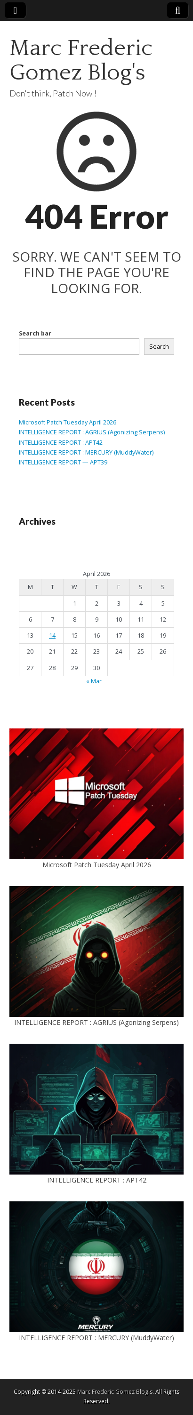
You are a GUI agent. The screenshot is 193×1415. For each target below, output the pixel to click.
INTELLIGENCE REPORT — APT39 (63, 462)
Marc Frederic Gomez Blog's (81, 60)
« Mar (94, 681)
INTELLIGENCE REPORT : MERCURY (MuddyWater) (86, 452)
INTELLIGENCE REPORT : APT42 (61, 443)
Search (159, 347)
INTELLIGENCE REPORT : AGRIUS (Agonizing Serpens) (92, 432)
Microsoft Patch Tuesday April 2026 (67, 422)
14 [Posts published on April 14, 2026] (52, 636)
